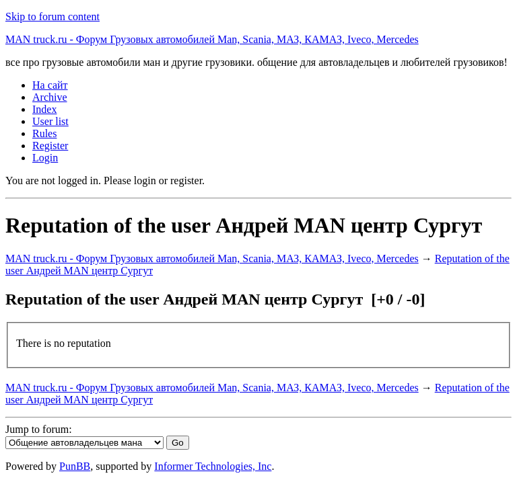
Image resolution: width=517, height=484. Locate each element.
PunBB (74, 466)
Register (50, 145)
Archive (49, 97)
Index (44, 109)
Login (45, 157)
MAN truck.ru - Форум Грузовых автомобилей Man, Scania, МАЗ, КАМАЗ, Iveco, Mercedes (212, 39)
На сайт (50, 85)
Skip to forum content (52, 16)
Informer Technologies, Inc (212, 466)
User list (50, 121)
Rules (44, 133)
